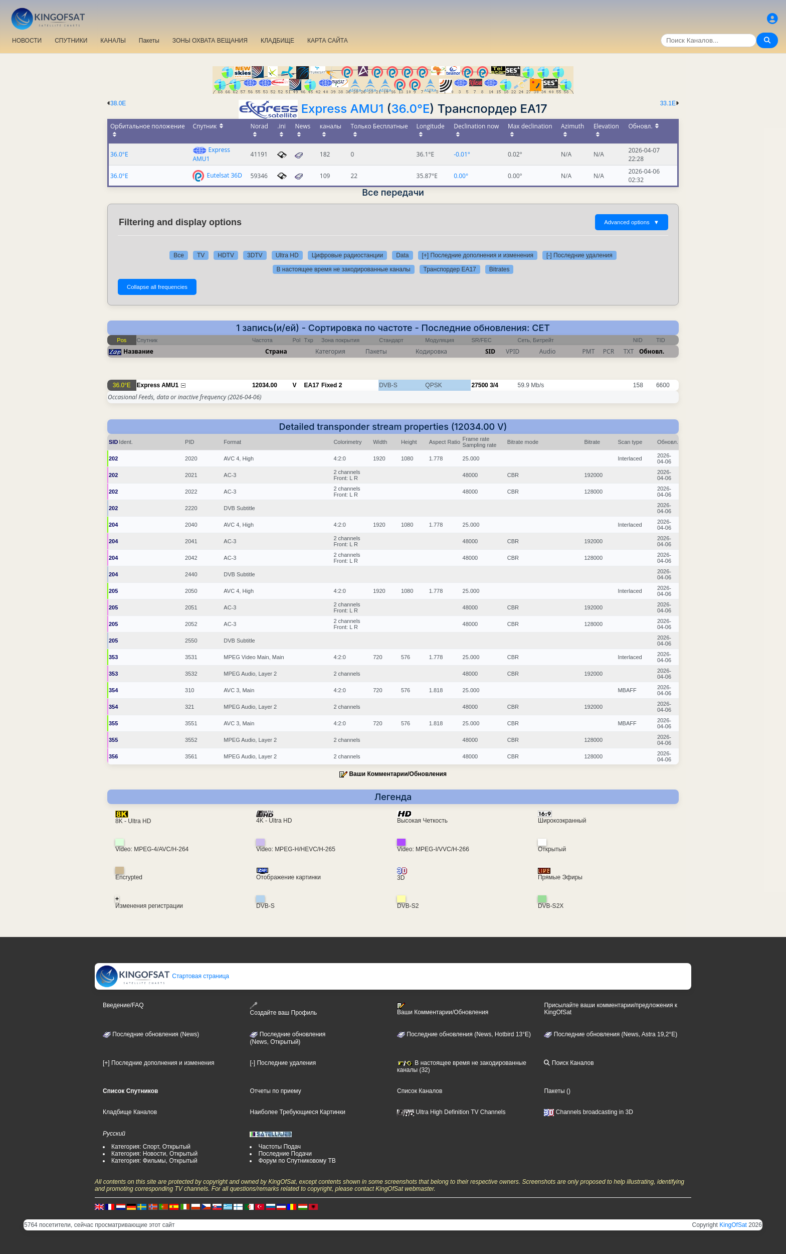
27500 (479, 385)
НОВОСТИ (27, 40)
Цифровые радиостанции (347, 255)
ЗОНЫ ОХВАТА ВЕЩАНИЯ (210, 40)
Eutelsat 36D (224, 175)
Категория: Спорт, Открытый (150, 1146)
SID (490, 351)
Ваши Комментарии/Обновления (398, 773)
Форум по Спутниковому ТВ (296, 1160)
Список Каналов (419, 1090)
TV (201, 255)
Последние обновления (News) (151, 1034)
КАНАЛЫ (112, 40)
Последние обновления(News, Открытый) (287, 1038)
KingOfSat (733, 1224)
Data (402, 255)
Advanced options (631, 222)
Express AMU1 (342, 108)
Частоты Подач (279, 1146)
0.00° (461, 176)
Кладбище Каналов (130, 1112)
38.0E (118, 103)
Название (138, 351)
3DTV (255, 255)
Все (178, 255)
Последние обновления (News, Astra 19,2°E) (610, 1034)
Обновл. (651, 351)
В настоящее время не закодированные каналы (344, 269)
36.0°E (410, 108)
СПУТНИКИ (71, 40)
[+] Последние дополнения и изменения (477, 255)
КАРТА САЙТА (327, 40)
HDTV (226, 255)
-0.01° (462, 154)
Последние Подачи (284, 1153)
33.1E (668, 103)
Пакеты (149, 40)
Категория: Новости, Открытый (154, 1153)
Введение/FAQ (123, 1005)
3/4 (494, 385)
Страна (276, 351)
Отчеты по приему (275, 1090)
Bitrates (499, 269)
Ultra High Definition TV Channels (451, 1112)
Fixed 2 (331, 385)
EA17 (311, 385)
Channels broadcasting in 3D (588, 1112)
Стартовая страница (162, 976)
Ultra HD (287, 255)
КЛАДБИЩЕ (277, 40)
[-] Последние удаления (579, 255)
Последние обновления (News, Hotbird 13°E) (464, 1034)
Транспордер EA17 (450, 269)
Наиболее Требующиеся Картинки (297, 1112)
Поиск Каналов (569, 1062)
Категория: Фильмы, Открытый (154, 1160)
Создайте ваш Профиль (283, 1009)
